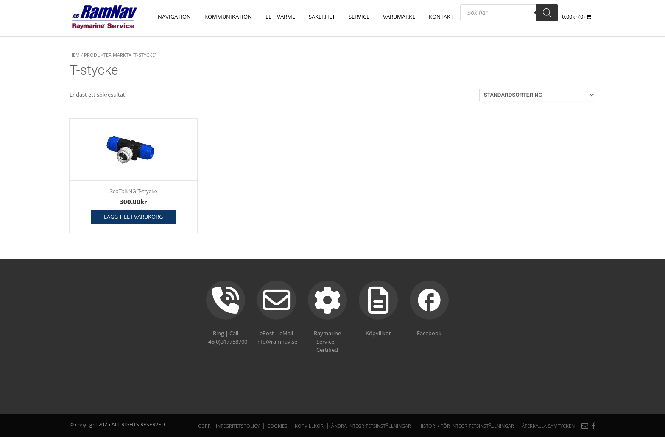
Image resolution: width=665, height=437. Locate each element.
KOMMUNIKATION (228, 16)
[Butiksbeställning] (537, 95)
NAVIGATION (174, 16)
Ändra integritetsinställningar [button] (371, 426)
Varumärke (399, 16)
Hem (75, 55)
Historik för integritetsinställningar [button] (466, 426)
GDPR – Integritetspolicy (229, 426)
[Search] (547, 12)
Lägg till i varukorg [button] (133, 216)
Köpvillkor (309, 426)
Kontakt (441, 16)
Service (359, 16)
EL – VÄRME (280, 16)
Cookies (277, 426)
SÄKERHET (322, 16)
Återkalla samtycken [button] (548, 426)
